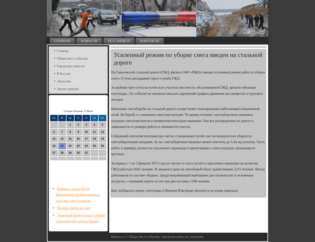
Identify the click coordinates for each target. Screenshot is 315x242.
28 (62, 152)
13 (54, 138)
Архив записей (68, 89)
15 (70, 138)
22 (70, 146)
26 (102, 146)
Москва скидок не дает (74, 208)
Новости (89, 41)
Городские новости (71, 66)
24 (86, 146)
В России (63, 74)
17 (86, 138)
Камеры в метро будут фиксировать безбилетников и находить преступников (78, 195)
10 (86, 132)
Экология (64, 81)
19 (102, 138)
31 (86, 152)
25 (94, 146)
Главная (62, 41)
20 (54, 146)
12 (102, 132)
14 (62, 138)
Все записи (119, 41)
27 (54, 152)
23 (78, 146)
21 (62, 146)
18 (94, 138)
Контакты (149, 41)
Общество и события (72, 58)
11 (94, 132)
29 (70, 152)
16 (78, 138)
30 (78, 152)
